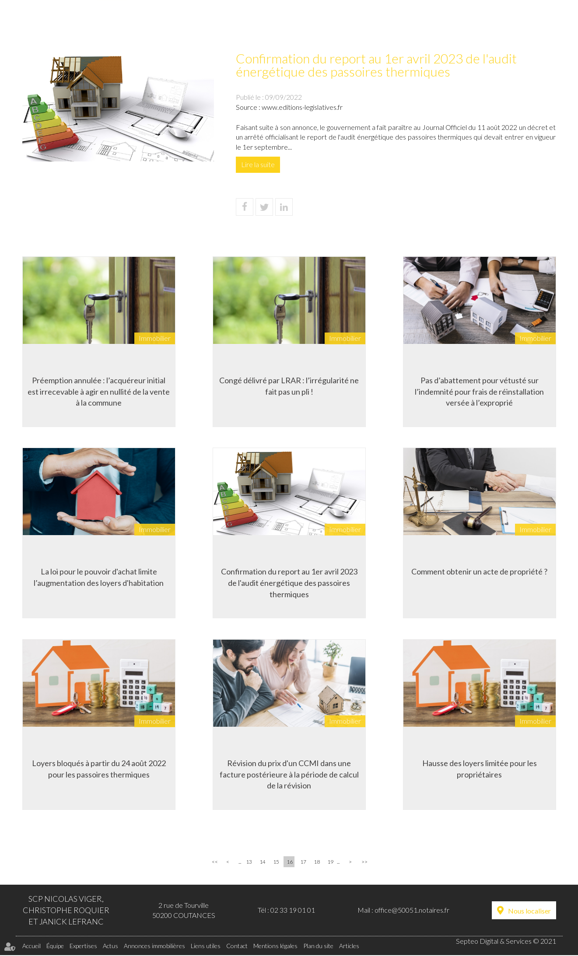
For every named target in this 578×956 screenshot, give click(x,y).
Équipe (161, 24)
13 (249, 862)
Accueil (112, 24)
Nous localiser (529, 911)
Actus (268, 24)
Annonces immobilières (345, 24)
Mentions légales (275, 946)
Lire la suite (258, 164)
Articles (349, 946)
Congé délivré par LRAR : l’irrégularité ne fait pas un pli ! (289, 385)
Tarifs (423, 24)
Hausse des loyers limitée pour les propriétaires (479, 768)
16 (290, 862)
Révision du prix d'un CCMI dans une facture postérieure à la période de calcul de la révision (289, 774)
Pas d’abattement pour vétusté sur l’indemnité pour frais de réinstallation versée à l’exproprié (479, 391)
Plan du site (318, 946)
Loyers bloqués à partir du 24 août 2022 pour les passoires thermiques (99, 768)
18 (317, 862)
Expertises (215, 24)
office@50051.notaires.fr (412, 911)
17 (303, 862)
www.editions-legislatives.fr (302, 107)
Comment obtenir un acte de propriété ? (479, 571)
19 (330, 862)
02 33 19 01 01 (292, 911)
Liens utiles (478, 24)
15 (276, 862)
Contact (539, 24)
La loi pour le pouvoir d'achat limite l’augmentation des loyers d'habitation (99, 577)
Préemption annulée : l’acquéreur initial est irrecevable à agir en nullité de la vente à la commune (99, 391)
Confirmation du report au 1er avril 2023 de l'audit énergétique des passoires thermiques (289, 583)
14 (262, 862)
